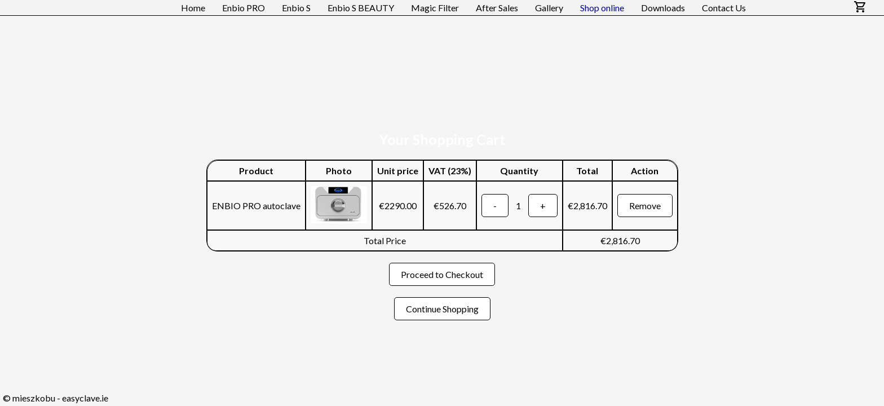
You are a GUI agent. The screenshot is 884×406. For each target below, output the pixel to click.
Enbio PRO (243, 7)
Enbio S (296, 7)
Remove (645, 205)
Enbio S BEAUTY (361, 7)
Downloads (663, 7)
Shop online (602, 7)
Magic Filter (435, 7)
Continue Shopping (442, 308)
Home (193, 7)
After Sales (497, 7)
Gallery (549, 7)
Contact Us (724, 7)
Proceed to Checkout (442, 274)
